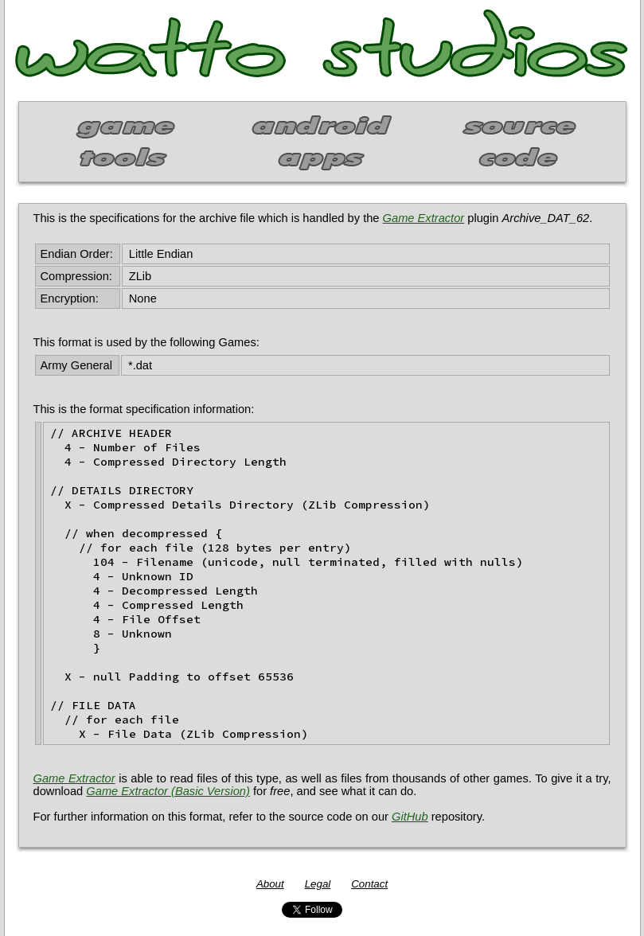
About (270, 884)
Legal (318, 884)
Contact (369, 884)
